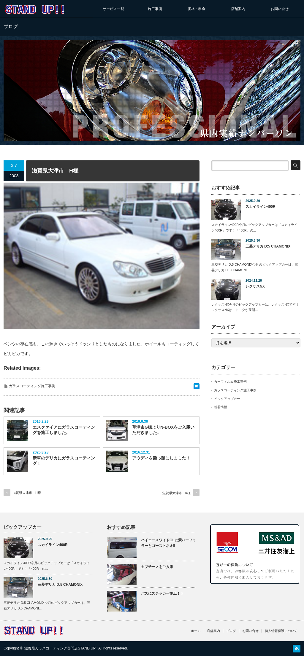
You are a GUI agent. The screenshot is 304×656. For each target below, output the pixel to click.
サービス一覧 (113, 9)
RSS (296, 648)
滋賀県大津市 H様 (26, 492)
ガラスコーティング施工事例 (32, 386)
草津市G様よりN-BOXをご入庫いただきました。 (163, 430)
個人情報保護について (281, 631)
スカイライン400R (261, 207)
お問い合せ (280, 9)
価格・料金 (196, 9)
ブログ (231, 631)
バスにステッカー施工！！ (162, 593)
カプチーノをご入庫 (157, 567)
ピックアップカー (227, 398)
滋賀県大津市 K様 (176, 493)
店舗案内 (238, 9)
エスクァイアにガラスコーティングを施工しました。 (64, 430)
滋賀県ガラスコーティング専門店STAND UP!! (60, 648)
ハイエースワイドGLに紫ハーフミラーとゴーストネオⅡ (168, 543)
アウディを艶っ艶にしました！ (161, 458)
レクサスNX (255, 286)
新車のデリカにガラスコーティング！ (64, 461)
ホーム (196, 631)
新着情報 (220, 407)
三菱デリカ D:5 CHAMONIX (268, 246)
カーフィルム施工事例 (230, 381)
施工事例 (155, 9)
